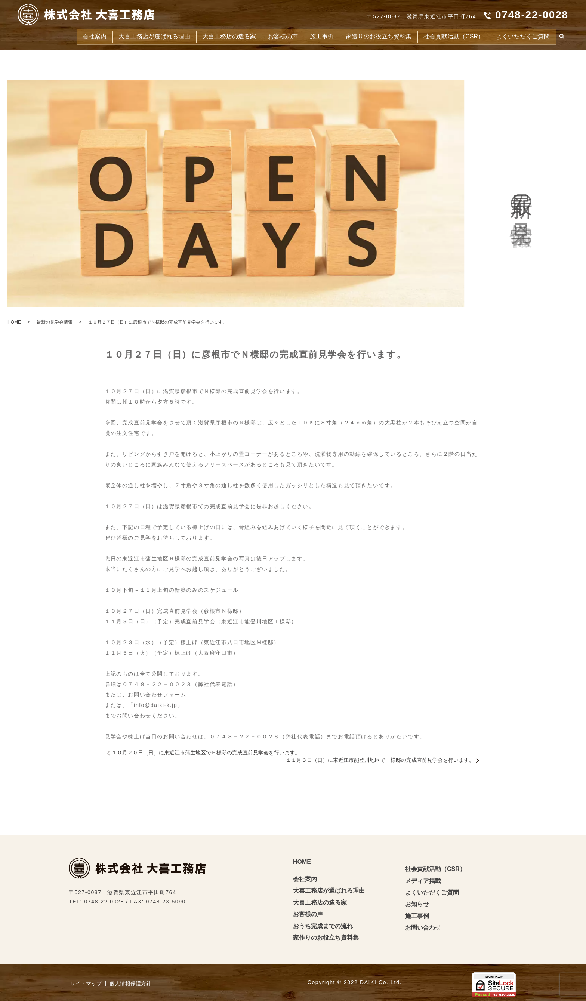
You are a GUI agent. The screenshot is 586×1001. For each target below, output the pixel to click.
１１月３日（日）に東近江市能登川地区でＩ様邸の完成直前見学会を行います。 (380, 758)
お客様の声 (266, 35)
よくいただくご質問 (520, 35)
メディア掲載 (423, 879)
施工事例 (307, 35)
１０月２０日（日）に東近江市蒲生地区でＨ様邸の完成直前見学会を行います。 (206, 751)
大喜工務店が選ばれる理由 (129, 35)
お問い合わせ (423, 926)
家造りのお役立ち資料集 (368, 35)
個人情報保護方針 (130, 982)
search (562, 36)
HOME (14, 321)
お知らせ (417, 902)
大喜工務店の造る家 (208, 35)
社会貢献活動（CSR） (447, 35)
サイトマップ (86, 982)
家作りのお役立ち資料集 (326, 936)
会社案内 (65, 35)
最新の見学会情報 (55, 321)
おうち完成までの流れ (323, 924)
